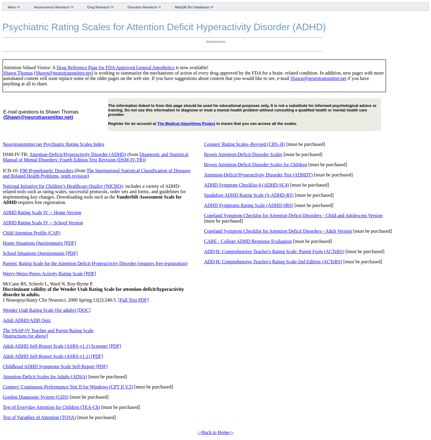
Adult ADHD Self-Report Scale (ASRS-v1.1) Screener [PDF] (62, 346)
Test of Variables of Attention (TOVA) (39, 417)
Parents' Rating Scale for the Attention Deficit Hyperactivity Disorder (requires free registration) (95, 263)
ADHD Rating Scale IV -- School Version (43, 222)
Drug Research (99, 7)
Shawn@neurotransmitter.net (64, 72)
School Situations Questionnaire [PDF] (40, 253)
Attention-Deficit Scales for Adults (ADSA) (45, 376)
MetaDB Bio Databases (192, 7)
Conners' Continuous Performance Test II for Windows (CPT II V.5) (68, 386)
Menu (12, 7)
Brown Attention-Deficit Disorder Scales (243, 154)
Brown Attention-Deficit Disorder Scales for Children (255, 164)
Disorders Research (143, 7)
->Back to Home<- (215, 432)
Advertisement (215, 41)
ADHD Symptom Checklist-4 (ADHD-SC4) (246, 185)
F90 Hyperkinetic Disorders (46, 170)
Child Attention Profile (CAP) (31, 232)
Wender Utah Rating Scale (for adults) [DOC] (47, 310)
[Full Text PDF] (133, 300)
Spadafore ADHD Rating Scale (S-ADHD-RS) (249, 195)
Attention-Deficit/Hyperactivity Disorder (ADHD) (77, 154)
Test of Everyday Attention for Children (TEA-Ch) (51, 407)
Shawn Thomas (18, 72)
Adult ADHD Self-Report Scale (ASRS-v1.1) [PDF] (53, 356)
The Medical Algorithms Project (186, 123)
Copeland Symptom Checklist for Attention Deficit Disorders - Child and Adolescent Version (293, 215)
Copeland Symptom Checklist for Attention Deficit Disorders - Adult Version (278, 231)
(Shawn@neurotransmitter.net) (38, 117)
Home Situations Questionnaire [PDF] (39, 243)
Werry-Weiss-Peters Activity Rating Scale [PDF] (49, 273)
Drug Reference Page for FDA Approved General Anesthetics (115, 67)
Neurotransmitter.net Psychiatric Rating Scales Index (53, 144)
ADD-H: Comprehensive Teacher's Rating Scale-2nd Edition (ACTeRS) (273, 261)
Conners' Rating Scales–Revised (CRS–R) (244, 144)
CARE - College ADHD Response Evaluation (248, 241)
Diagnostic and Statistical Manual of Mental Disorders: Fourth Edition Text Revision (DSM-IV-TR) (95, 157)
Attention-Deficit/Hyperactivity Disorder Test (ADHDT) (258, 174)
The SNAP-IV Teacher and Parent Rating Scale (48, 330)
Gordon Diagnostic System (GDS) (36, 397)
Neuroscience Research (52, 7)
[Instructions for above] (25, 335)
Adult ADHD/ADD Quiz (27, 320)
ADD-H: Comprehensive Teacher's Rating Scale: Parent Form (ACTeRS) (274, 251)
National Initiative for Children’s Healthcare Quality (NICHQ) (63, 186)
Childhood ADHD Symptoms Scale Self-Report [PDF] (55, 366)
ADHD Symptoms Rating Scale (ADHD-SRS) (249, 205)
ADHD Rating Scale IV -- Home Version (42, 212)
